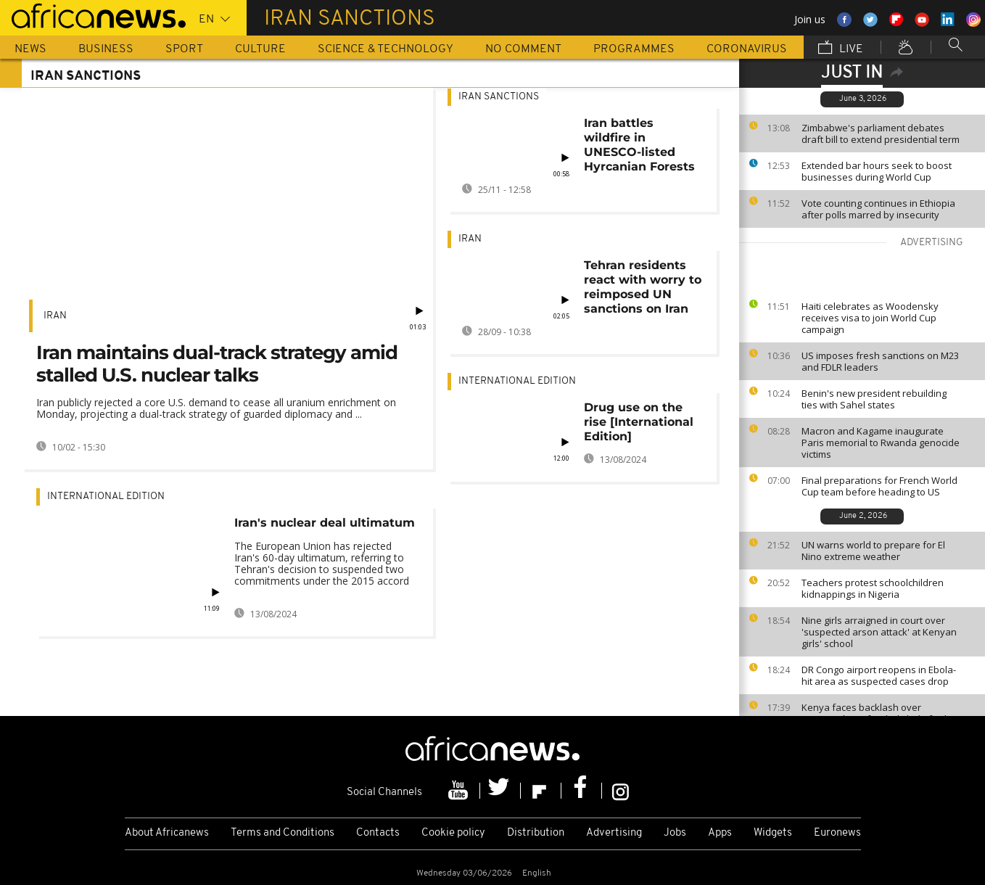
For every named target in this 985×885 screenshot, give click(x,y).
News (30, 49)
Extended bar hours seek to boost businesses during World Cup (876, 171)
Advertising (614, 833)
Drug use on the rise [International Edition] (638, 421)
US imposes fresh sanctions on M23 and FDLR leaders (880, 361)
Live (840, 48)
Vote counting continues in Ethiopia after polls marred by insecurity (878, 209)
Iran (55, 315)
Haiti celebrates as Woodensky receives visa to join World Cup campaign (870, 317)
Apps (720, 833)
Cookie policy (453, 833)
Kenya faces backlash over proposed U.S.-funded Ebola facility (879, 713)
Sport (184, 49)
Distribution (535, 833)
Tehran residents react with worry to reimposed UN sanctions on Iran (642, 287)
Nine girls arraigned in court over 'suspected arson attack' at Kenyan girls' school (879, 631)
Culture (260, 49)
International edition (106, 496)
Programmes (634, 49)
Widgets (773, 833)
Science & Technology (385, 49)
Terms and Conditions (282, 833)
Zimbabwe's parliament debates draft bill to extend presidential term (880, 133)
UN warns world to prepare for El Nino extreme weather (873, 550)
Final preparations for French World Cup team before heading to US (879, 486)
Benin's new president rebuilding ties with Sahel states (874, 399)
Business (105, 49)
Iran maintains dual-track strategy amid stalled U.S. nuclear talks (216, 364)
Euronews (837, 833)
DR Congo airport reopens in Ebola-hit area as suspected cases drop (878, 675)
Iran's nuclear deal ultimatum (324, 523)
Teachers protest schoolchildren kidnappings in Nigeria (872, 588)
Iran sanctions (498, 96)
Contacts (378, 833)
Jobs (675, 833)
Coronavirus (746, 49)
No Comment (523, 49)
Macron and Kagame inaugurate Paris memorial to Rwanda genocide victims (880, 442)
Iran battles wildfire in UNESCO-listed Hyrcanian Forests (639, 144)
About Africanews (167, 833)
